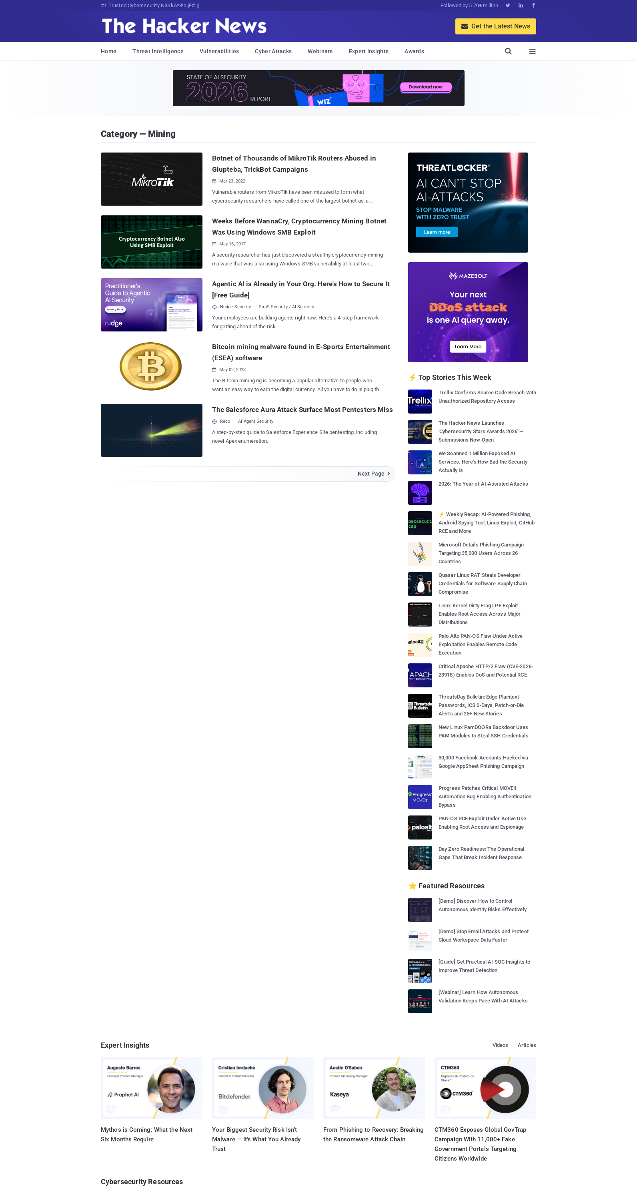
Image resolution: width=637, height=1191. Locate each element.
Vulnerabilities (219, 51)
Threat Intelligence (158, 51)
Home (108, 51)
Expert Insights (369, 51)
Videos (501, 1045)
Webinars (320, 51)
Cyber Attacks (273, 51)
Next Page (374, 473)
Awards (414, 51)
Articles (527, 1045)
